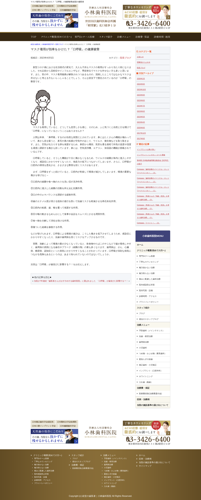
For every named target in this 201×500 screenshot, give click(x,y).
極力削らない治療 (147, 273)
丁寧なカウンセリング (149, 262)
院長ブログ (125, 58)
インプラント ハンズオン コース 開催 (151, 155)
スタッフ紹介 (106, 38)
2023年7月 (141, 106)
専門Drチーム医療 (84, 38)
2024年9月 (141, 84)
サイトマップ (145, 466)
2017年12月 (141, 133)
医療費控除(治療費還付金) (150, 393)
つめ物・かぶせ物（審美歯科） (152, 353)
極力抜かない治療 (147, 267)
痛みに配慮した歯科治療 (150, 279)
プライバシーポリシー (149, 302)
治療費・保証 (142, 38)
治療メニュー (124, 38)
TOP (34, 38)
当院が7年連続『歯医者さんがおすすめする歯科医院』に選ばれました (65, 281)
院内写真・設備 (146, 290)
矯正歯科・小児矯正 (148, 365)
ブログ (142, 313)
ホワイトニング (146, 376)
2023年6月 (141, 111)
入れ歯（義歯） (146, 382)
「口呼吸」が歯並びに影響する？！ (112, 281)
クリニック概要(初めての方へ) (55, 38)
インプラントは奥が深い (146, 149)
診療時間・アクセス (148, 296)
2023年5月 (141, 117)
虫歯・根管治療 (146, 336)
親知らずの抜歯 (146, 359)
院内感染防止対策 (147, 285)
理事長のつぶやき (143, 62)
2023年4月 (141, 122)
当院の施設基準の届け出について (152, 405)
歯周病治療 (144, 342)
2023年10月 (141, 90)
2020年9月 (141, 128)
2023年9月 (141, 95)
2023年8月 (141, 100)
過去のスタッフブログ (149, 319)
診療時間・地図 (160, 38)
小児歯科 (143, 348)
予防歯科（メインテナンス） (151, 330)
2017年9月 (141, 139)
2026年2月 (141, 79)
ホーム (140, 245)
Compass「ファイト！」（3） (148, 223)
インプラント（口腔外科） (150, 371)
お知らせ (140, 57)
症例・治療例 (143, 399)
